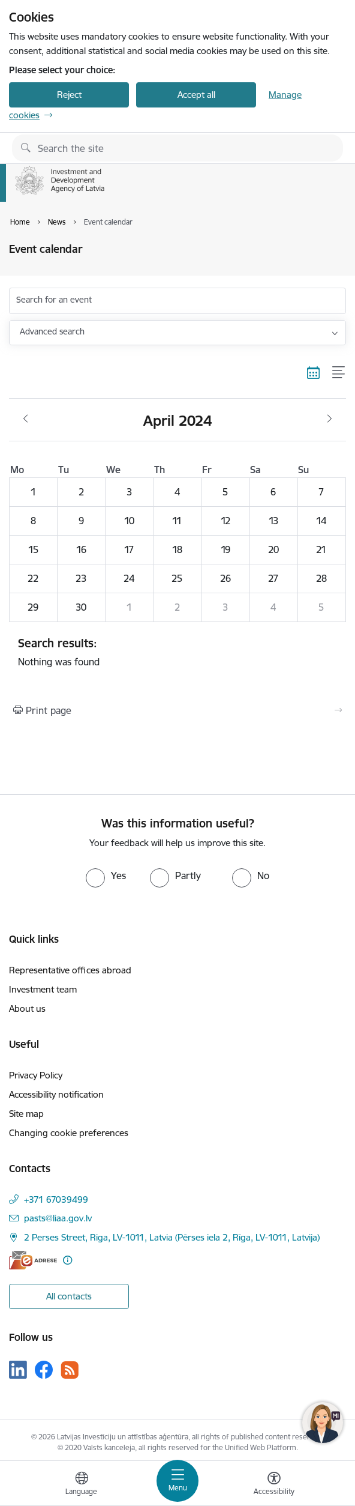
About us (27, 1008)
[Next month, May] (329, 419)
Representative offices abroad (70, 970)
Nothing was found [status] (177, 652)
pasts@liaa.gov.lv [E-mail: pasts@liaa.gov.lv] (58, 1218)
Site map (26, 1113)
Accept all (196, 94)
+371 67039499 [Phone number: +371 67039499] (56, 1199)
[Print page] (177, 710)
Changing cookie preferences (68, 1133)
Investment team (43, 989)
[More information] (67, 1260)
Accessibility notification (56, 1094)
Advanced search (52, 331)
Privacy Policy (35, 1075)
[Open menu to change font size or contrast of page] (274, 1485)
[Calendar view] (313, 372)
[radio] (106, 875)
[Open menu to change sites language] (82, 1485)
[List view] (339, 372)
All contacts (69, 1296)
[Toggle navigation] (177, 1481)
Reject (69, 94)
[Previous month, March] (25, 419)
